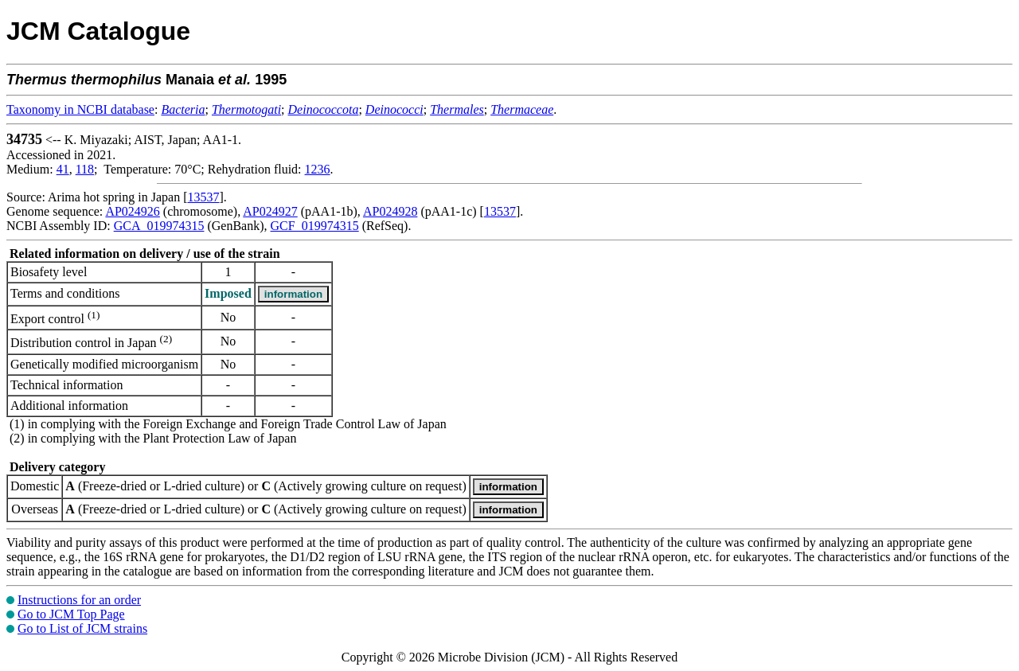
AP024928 (390, 211)
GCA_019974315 (159, 225)
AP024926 (132, 211)
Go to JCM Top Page (71, 614)
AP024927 (270, 211)
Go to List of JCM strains (82, 628)
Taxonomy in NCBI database (80, 109)
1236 (317, 169)
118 (85, 169)
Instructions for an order (79, 600)
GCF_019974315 (315, 225)
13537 (204, 197)
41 (63, 169)
